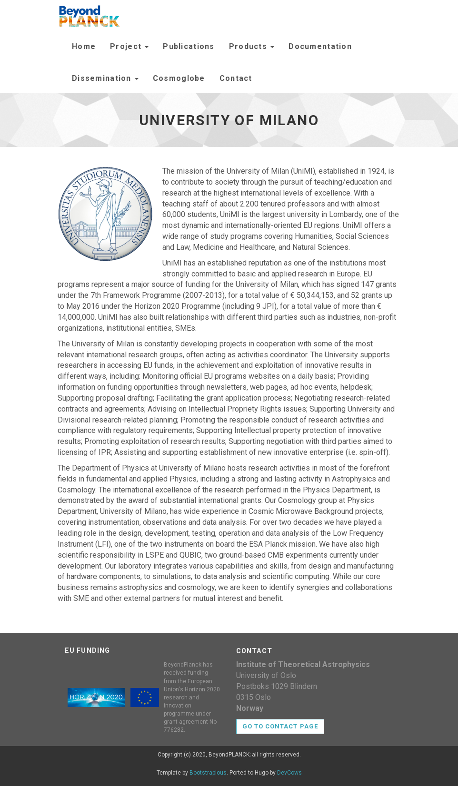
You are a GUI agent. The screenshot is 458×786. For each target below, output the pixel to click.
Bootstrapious (208, 772)
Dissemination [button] (105, 78)
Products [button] (252, 46)
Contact (235, 78)
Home (84, 46)
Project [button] (129, 46)
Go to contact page (280, 726)
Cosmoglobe (179, 78)
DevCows (289, 772)
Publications (188, 46)
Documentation (320, 46)
